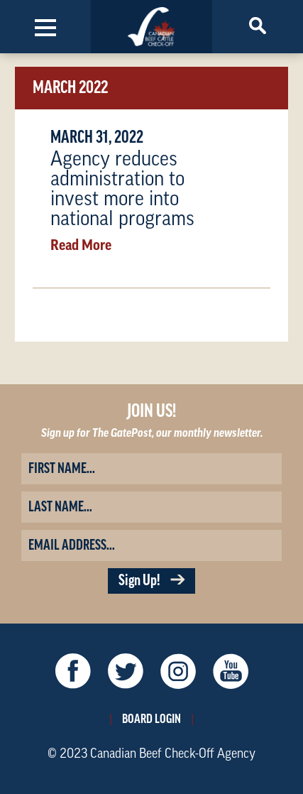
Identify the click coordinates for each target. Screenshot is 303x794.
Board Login (151, 718)
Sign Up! (151, 580)
